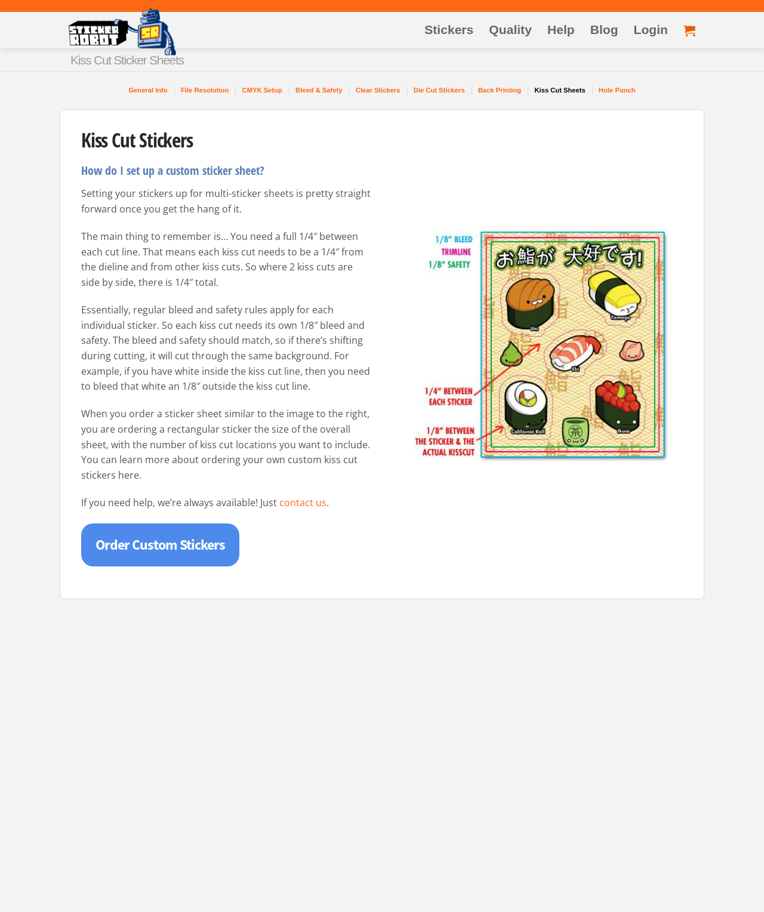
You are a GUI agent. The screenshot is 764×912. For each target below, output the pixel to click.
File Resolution (205, 90)
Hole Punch (617, 90)
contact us (302, 502)
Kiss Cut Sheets (560, 90)
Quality (510, 29)
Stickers (448, 29)
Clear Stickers (378, 90)
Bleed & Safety (318, 90)
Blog (604, 29)
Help (561, 29)
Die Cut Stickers (439, 90)
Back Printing (499, 90)
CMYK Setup (262, 90)
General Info (147, 90)
